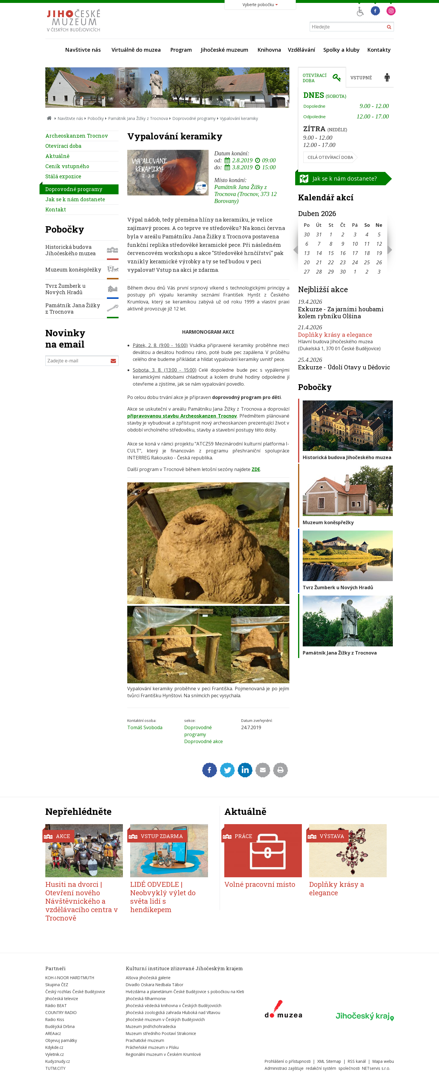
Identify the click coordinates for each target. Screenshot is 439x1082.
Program (181, 49)
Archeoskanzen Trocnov (76, 135)
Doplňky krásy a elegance (335, 334)
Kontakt (55, 209)
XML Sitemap (329, 1061)
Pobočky (95, 118)
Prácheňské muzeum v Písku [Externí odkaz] (152, 1047)
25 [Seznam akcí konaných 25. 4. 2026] (367, 262)
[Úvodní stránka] (74, 33)
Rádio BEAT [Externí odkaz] (56, 1005)
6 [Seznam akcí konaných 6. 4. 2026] (306, 243)
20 (307, 262)
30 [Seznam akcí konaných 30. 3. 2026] (307, 234)
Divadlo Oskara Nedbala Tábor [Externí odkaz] (154, 984)
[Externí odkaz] (283, 1010)
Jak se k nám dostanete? (345, 178)
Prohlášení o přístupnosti (288, 1061)
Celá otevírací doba (330, 157)
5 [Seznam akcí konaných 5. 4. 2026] (379, 234)
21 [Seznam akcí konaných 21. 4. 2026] (319, 262)
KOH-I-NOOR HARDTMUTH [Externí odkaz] (69, 977)
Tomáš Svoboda (144, 727)
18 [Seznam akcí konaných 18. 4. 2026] (367, 252)
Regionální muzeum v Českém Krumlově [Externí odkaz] (163, 1054)
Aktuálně (57, 156)
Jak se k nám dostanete (75, 199)
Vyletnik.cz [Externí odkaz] (54, 1054)
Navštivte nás (83, 49)
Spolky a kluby (341, 49)
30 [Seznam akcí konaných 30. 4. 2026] (343, 271)
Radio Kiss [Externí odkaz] (54, 1019)
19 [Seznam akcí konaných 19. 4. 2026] (379, 252)
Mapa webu (383, 1061)
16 (343, 252)
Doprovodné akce (203, 741)
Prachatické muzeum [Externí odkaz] (145, 1040)
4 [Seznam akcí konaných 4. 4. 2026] (366, 234)
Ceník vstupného (67, 166)
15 (331, 252)
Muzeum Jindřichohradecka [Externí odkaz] (151, 1026)
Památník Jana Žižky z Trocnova (138, 118)
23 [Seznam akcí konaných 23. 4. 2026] (343, 262)
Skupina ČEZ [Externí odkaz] (56, 984)
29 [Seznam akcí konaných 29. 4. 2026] (331, 271)
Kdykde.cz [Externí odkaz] (54, 1047)
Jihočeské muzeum (224, 49)
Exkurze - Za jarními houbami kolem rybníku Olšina (341, 312)
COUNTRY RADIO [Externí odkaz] (61, 1012)
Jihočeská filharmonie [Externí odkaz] (146, 998)
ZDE (256, 469)
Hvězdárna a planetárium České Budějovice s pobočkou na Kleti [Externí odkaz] (185, 991)
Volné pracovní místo (259, 884)
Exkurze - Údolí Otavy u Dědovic (344, 367)
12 (379, 243)
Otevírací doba (63, 146)
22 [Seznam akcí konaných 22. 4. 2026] (331, 262)
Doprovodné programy (194, 118)
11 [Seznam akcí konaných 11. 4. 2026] (367, 243)
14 (319, 252)
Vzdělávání (301, 49)
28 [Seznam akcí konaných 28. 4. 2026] (319, 271)
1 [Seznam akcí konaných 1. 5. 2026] (355, 271)
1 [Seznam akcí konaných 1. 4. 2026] (330, 234)
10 (355, 243)
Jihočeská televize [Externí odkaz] (61, 998)
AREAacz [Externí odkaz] (53, 1033)
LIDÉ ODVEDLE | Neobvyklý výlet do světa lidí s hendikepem (163, 897)
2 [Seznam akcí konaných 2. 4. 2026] (342, 234)
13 (307, 252)
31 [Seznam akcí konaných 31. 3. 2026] (319, 234)
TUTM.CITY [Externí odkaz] (55, 1068)
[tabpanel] (346, 128)
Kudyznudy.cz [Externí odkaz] (57, 1061)
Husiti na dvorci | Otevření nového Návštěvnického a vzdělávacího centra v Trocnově (81, 901)
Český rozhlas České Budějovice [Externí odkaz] (75, 991)
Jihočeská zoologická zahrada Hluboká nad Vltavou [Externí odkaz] (173, 1012)
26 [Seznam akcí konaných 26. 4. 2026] (379, 262)
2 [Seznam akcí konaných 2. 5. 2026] (366, 271)
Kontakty (379, 49)
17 (355, 252)
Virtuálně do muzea (136, 49)
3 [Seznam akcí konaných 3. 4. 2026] (355, 234)
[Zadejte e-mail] (82, 360)
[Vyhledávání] (352, 26)
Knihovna (269, 49)
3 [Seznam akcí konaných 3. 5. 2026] (379, 271)
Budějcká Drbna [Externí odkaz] (60, 1026)
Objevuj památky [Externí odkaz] (61, 1040)
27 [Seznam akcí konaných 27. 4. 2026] (307, 271)
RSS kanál (357, 1061)
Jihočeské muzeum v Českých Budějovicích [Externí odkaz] (165, 1019)
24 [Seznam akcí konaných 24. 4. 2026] (355, 262)
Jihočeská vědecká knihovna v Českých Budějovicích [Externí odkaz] (173, 1005)
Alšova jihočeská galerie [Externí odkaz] (148, 977)
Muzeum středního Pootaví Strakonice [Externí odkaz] (161, 1033)
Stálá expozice (63, 176)
